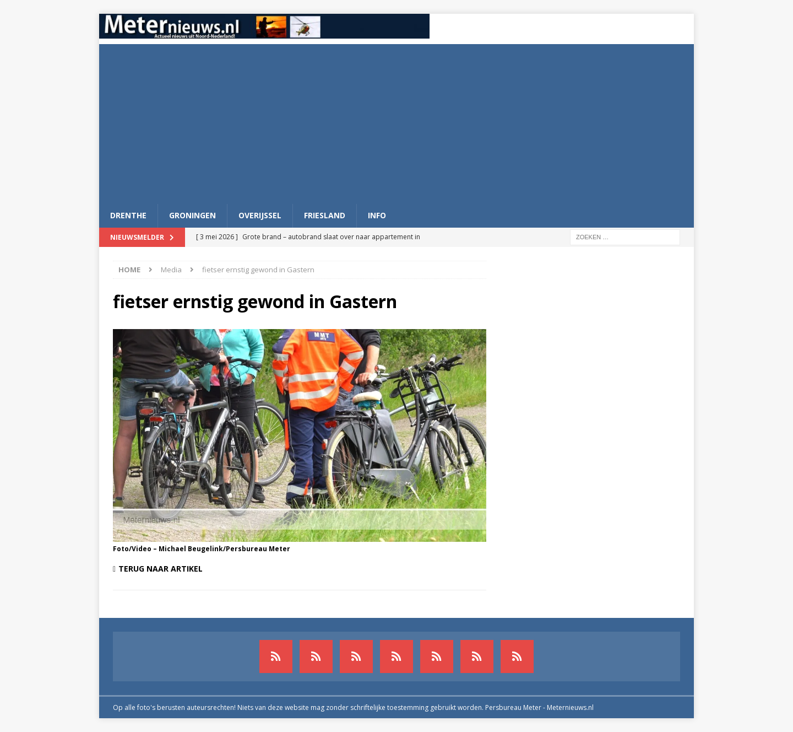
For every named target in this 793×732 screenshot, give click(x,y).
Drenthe (128, 215)
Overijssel (259, 215)
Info (377, 215)
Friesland (324, 215)
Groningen (192, 215)
